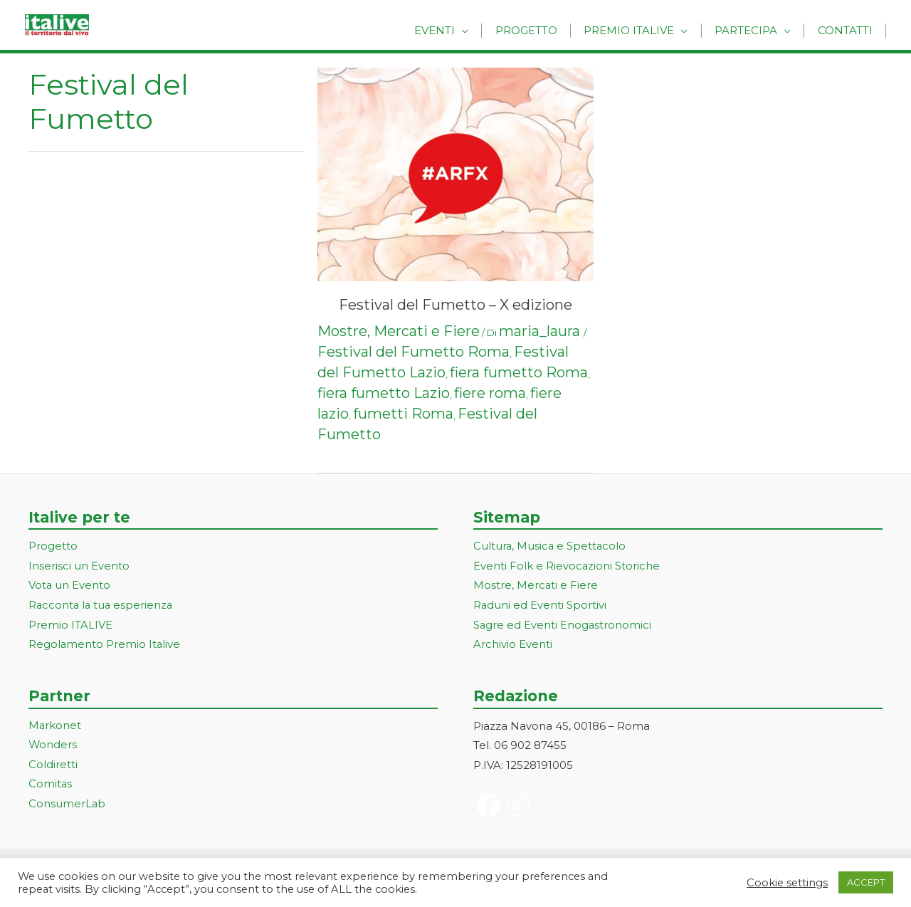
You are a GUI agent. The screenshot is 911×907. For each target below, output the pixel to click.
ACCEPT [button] (866, 882)
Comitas (50, 785)
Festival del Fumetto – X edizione (455, 304)
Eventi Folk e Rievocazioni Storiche (566, 566)
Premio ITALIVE (70, 626)
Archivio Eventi (512, 645)
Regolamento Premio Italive (104, 645)
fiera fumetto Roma (519, 372)
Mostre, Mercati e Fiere (398, 331)
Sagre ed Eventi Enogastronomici (563, 626)
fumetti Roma (403, 413)
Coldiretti (53, 765)
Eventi (456, 30)
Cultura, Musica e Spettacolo (550, 546)
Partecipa (753, 30)
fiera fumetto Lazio (383, 393)
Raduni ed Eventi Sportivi (540, 606)
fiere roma (490, 393)
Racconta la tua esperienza (102, 606)
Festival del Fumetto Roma (413, 351)
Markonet (55, 726)
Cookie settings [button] (787, 882)
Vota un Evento (69, 586)
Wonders (53, 746)
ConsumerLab (67, 805)
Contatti (847, 30)
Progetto (543, 30)
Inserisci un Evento (79, 566)
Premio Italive (641, 30)
